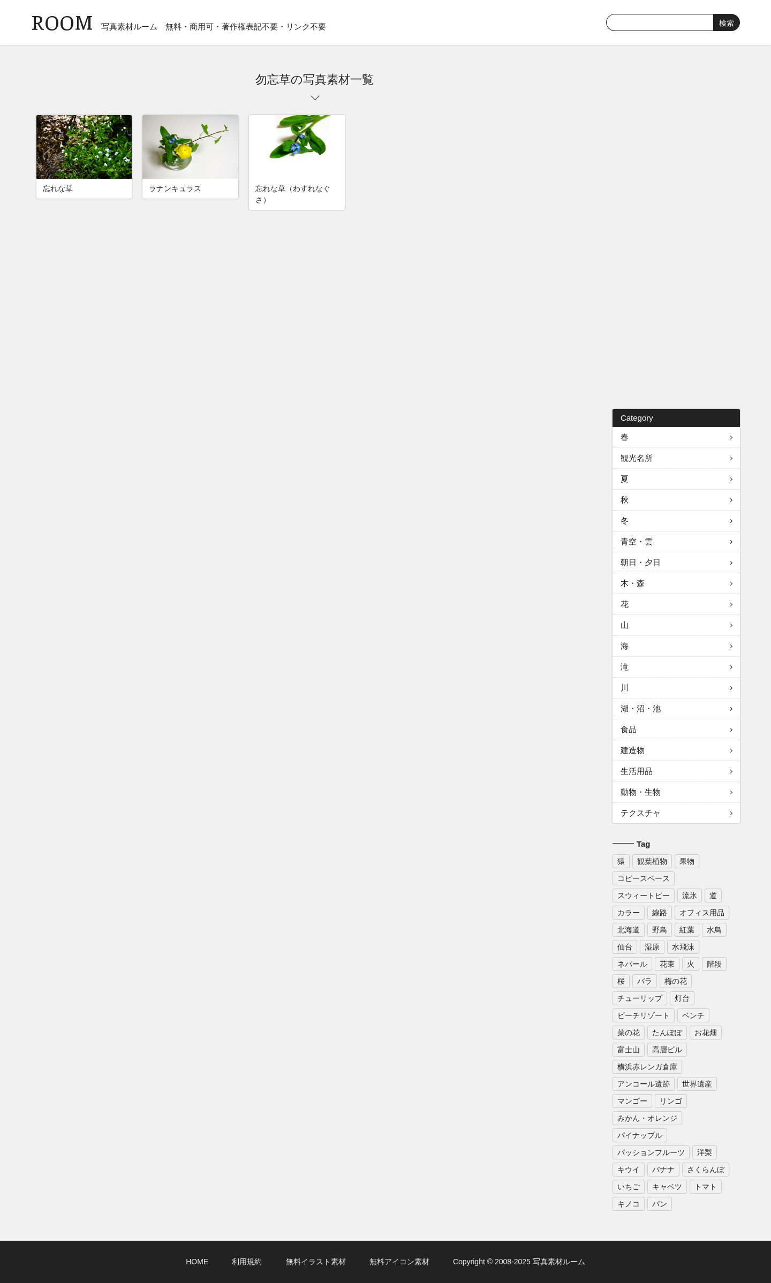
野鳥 (659, 929)
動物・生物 (641, 791)
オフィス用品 (701, 912)
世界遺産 (697, 1084)
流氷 (689, 895)
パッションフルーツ (651, 1152)
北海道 (628, 929)
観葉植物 (652, 861)
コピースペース (643, 878)
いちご (628, 1186)
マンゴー (632, 1101)
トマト (705, 1186)
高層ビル (667, 1049)
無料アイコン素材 (399, 1261)
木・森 (633, 583)
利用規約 (247, 1261)
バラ (644, 981)
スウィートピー (643, 895)
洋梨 (704, 1152)
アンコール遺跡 (643, 1084)
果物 (686, 861)
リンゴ (671, 1101)
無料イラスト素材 (316, 1261)
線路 (659, 912)
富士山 (628, 1049)
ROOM (62, 21)
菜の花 (628, 1032)
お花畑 (705, 1032)
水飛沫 (683, 947)
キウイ (628, 1169)
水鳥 (714, 929)
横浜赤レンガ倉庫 (647, 1066)
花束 (667, 964)
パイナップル (639, 1135)
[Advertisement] (676, 232)
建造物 (633, 750)
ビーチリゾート (643, 1015)
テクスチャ (641, 812)
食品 (629, 729)
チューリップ (639, 998)
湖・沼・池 (641, 708)
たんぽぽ (667, 1032)
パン (659, 1204)
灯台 (682, 998)
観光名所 (637, 457)
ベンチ (693, 1015)
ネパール (632, 964)
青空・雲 (637, 541)
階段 (714, 964)
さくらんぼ (705, 1169)
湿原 (652, 947)
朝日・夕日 (641, 562)
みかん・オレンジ (647, 1118)
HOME (197, 1261)
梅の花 (675, 981)
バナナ (663, 1169)
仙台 (624, 947)
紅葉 (686, 929)
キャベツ (667, 1186)
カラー (628, 912)
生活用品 (637, 771)
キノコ (628, 1204)
